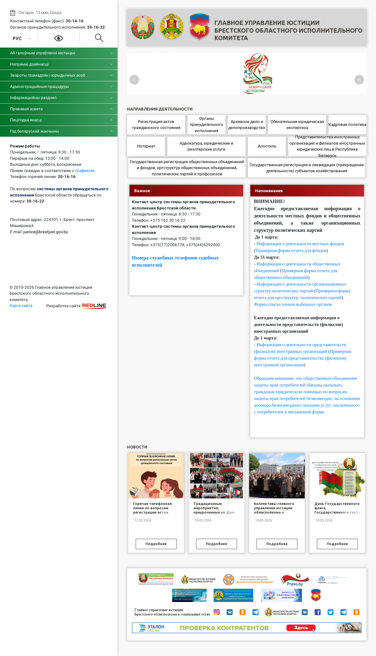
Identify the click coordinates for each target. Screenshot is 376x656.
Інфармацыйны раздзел (33, 97)
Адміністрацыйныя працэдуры (39, 86)
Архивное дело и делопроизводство (246, 124)
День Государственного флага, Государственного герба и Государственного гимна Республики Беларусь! (337, 514)
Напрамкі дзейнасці (29, 64)
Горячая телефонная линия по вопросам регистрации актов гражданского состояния (152, 512)
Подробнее (156, 544)
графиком (84, 170)
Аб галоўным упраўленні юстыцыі (42, 52)
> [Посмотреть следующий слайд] (359, 79)
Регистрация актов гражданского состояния (156, 124)
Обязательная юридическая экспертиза (297, 124)
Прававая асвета (26, 108)
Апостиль (267, 146)
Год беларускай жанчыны (34, 131)
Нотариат (146, 146)
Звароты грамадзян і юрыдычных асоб (47, 75)
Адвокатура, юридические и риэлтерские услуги (206, 146)
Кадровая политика (347, 124)
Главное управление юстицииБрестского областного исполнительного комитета (288, 30)
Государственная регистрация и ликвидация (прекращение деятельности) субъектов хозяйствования (307, 167)
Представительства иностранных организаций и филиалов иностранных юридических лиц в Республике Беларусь (327, 146)
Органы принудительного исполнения (206, 124)
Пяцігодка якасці (26, 119)
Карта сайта (21, 305)
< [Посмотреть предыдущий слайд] (134, 79)
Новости (137, 447)
